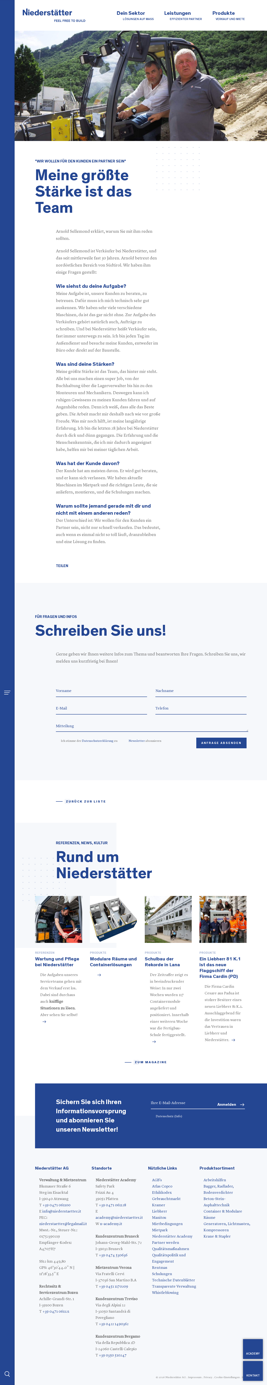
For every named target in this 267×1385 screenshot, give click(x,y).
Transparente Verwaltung (174, 1286)
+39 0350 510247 (113, 1355)
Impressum (195, 1377)
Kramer (158, 1205)
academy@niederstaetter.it (119, 1218)
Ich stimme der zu (89, 741)
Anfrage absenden (221, 743)
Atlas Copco (162, 1186)
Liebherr (159, 1211)
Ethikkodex (162, 1193)
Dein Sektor (135, 16)
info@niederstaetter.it (61, 1211)
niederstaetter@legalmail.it (63, 1224)
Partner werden (165, 1243)
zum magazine (151, 1062)
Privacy (208, 1377)
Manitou (159, 1218)
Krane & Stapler (217, 1236)
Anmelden (226, 1105)
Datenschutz (169, 1116)
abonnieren (145, 741)
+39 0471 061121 (56, 1311)
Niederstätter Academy (172, 1236)
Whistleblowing (165, 1293)
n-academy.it (111, 1224)
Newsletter (137, 741)
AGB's (157, 1180)
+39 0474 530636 (113, 1255)
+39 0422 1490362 (113, 1324)
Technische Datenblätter (173, 1280)
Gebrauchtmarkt (166, 1199)
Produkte (228, 16)
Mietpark (160, 1230)
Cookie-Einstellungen (227, 1377)
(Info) (178, 1116)
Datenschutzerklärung (97, 741)
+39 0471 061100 (57, 1205)
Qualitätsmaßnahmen (170, 1249)
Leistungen (183, 16)
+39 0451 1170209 (113, 1286)
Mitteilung (152, 726)
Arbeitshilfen (215, 1180)
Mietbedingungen (167, 1224)
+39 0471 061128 (112, 1205)
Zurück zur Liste (86, 801)
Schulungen (162, 1274)
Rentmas (159, 1268)
